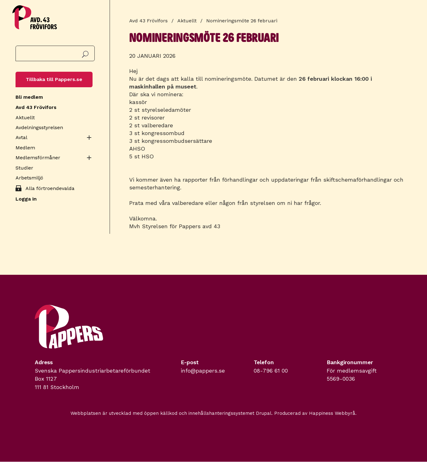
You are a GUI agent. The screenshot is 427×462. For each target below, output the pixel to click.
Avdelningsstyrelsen (39, 127)
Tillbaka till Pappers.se (54, 79)
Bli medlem (29, 97)
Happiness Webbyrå (332, 413)
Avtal (21, 137)
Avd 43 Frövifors (36, 107)
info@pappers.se (203, 371)
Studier (24, 168)
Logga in (26, 199)
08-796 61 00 (271, 371)
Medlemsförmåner (38, 158)
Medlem (25, 148)
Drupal (263, 413)
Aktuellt (25, 117)
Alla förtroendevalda (50, 188)
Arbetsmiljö (29, 178)
